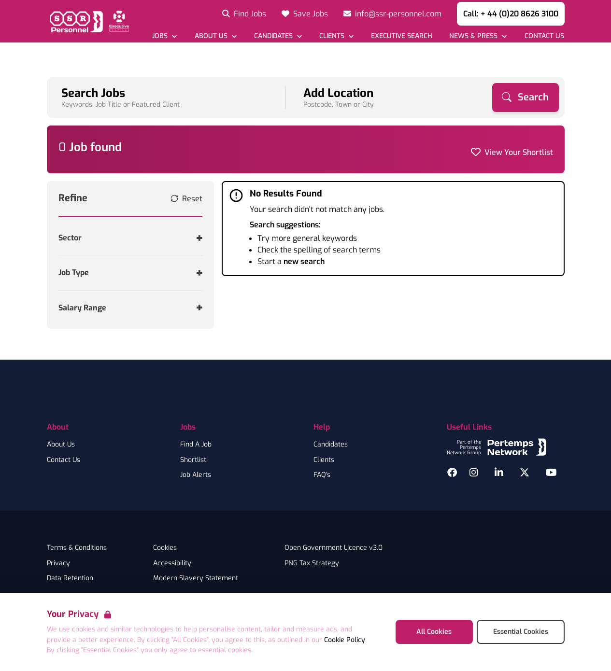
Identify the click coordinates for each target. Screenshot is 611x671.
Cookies (165, 548)
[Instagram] (474, 472)
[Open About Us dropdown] (215, 35)
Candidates (330, 444)
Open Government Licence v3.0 (333, 548)
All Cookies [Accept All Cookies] (434, 631)
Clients (323, 460)
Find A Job (196, 444)
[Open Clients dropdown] (336, 35)
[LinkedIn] (499, 472)
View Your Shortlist (518, 152)
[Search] (525, 97)
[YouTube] (551, 472)
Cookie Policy (344, 639)
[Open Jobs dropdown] (164, 35)
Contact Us (63, 460)
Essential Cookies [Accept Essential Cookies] (520, 631)
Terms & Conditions (77, 548)
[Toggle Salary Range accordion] (130, 308)
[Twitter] (524, 472)
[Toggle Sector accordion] (130, 238)
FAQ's (321, 475)
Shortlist (193, 460)
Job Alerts (195, 475)
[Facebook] (452, 472)
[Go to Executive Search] (401, 35)
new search (304, 261)
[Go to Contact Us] (543, 35)
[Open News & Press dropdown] (478, 35)
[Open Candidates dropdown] (278, 35)
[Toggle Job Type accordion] (130, 272)
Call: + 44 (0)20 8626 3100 (510, 14)
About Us (61, 444)
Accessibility (172, 563)
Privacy (58, 563)
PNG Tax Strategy (311, 563)
